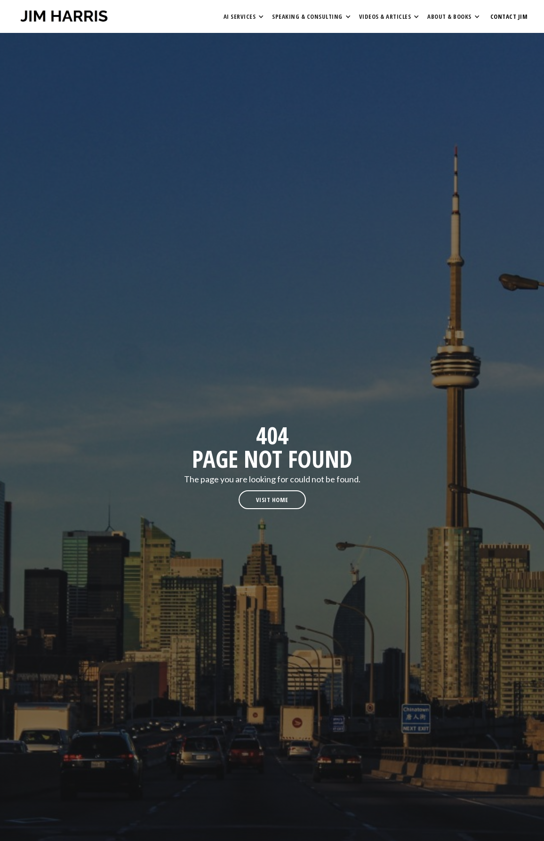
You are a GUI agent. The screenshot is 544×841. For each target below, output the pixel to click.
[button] (243, 16)
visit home (272, 499)
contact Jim (509, 16)
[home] (64, 16)
